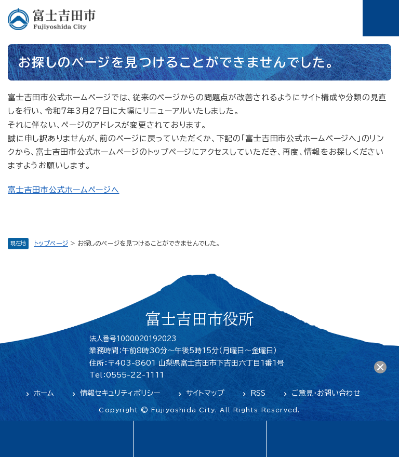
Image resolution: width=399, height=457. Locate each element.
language (66, 439)
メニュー (381, 18)
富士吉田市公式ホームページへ (63, 190)
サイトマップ (205, 393)
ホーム (44, 393)
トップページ (51, 243)
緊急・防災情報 (199, 439)
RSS (257, 393)
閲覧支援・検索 (332, 439)
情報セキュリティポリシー (120, 393)
